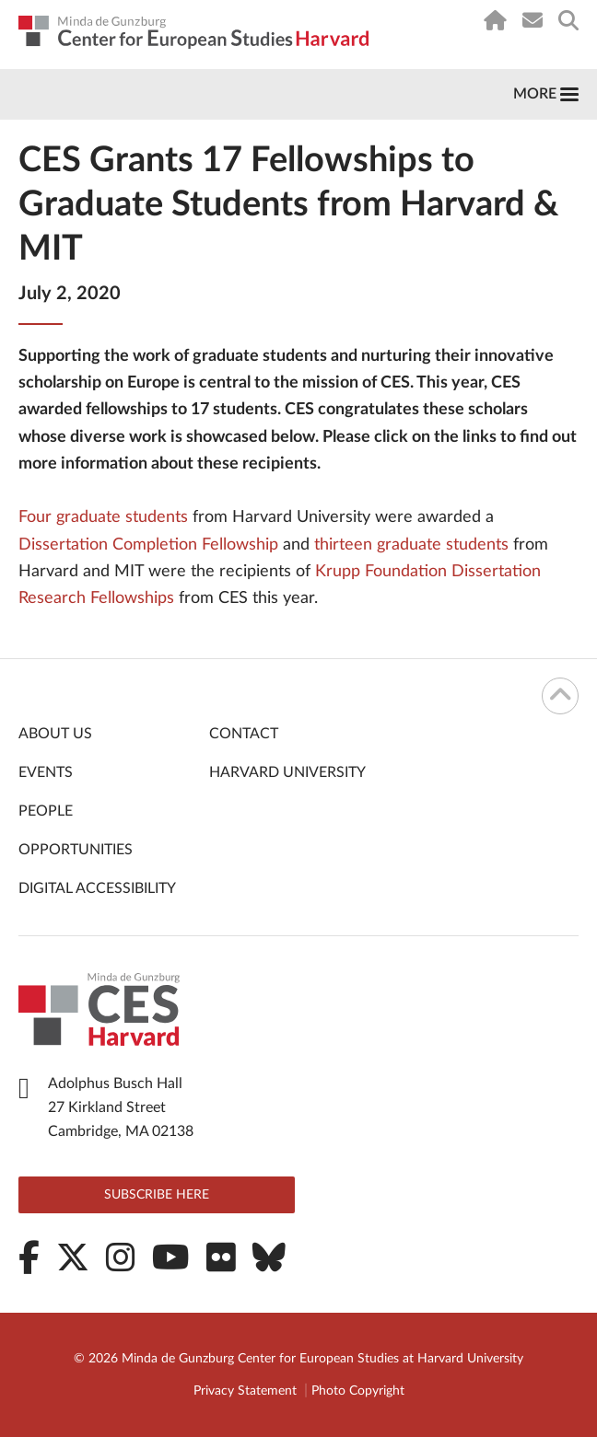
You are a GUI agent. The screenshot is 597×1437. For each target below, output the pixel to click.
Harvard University (287, 772)
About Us (55, 733)
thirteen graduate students (411, 545)
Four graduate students (103, 517)
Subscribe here (156, 1194)
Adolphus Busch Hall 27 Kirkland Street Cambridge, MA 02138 (120, 1107)
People (45, 811)
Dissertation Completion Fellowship (148, 545)
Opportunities (75, 849)
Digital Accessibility (97, 888)
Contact (243, 733)
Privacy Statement (245, 1391)
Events (45, 772)
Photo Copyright (357, 1391)
